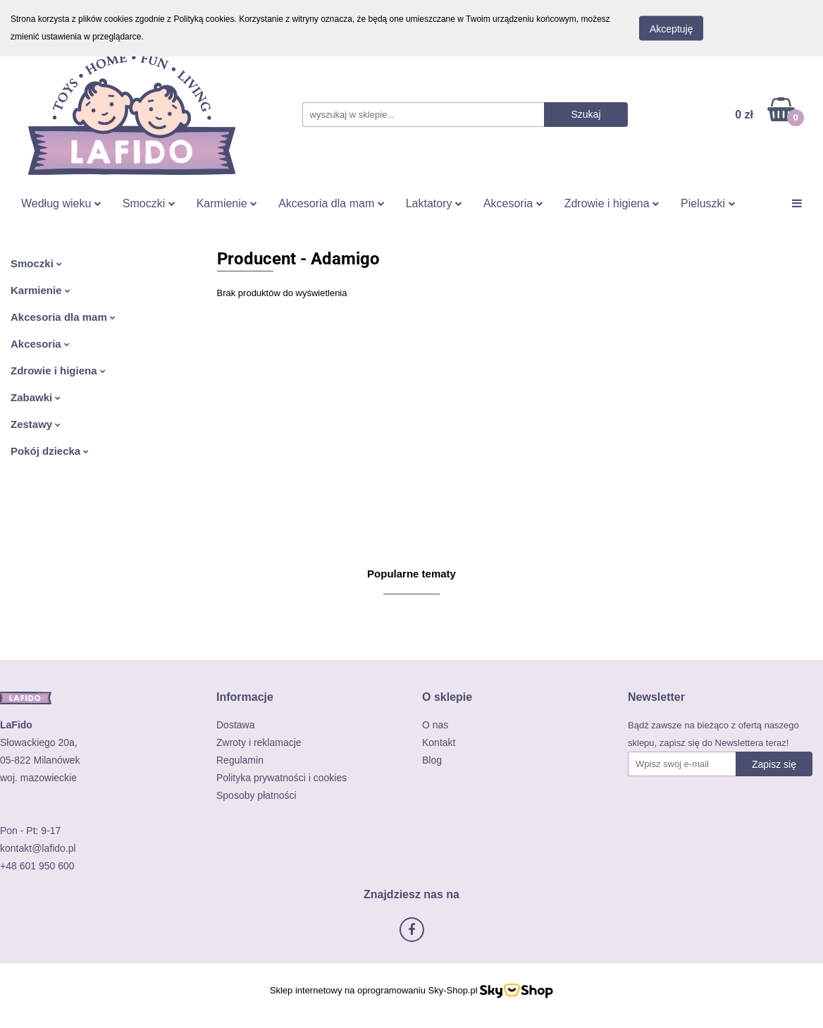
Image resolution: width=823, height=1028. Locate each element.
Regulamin (240, 760)
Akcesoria (513, 203)
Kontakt (438, 742)
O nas (435, 724)
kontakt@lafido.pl (38, 848)
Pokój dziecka (50, 451)
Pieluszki (708, 203)
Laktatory (434, 203)
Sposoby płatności (256, 795)
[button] (244, 697)
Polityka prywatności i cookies (281, 777)
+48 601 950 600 (37, 865)
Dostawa (235, 724)
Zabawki (36, 397)
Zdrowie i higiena (612, 203)
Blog (432, 760)
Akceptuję (671, 29)
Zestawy (36, 424)
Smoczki (149, 203)
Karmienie (227, 203)
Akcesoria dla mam (331, 203)
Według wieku (61, 203)
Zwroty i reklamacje (259, 742)
